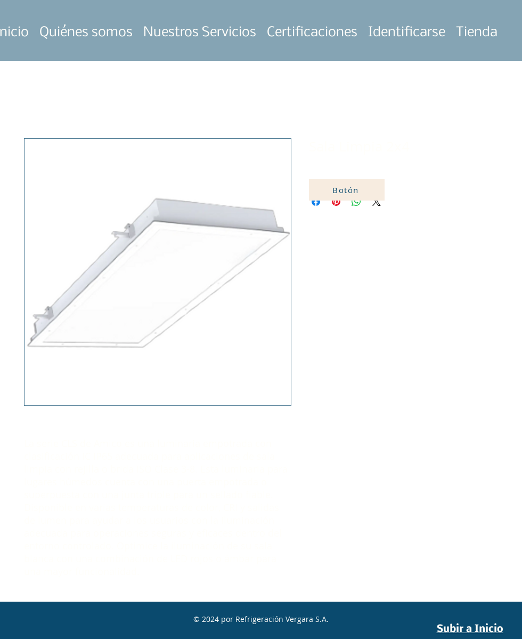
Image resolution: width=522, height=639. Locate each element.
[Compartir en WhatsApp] (356, 201)
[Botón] (347, 190)
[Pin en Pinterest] (336, 201)
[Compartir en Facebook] (315, 201)
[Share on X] (376, 201)
